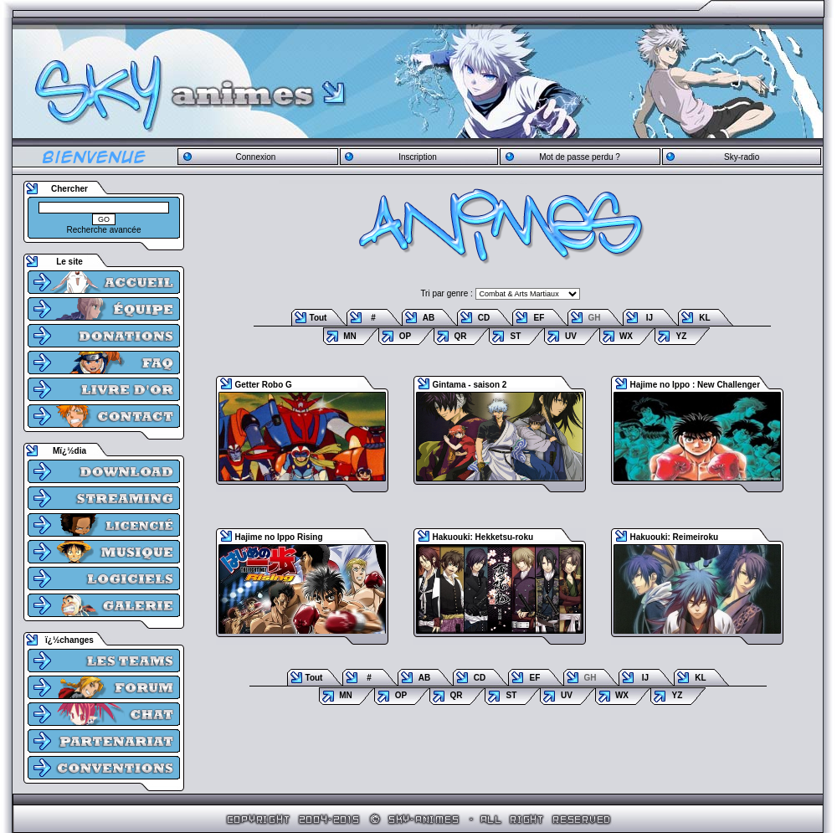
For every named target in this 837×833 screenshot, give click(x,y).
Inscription (417, 157)
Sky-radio (741, 157)
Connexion (255, 157)
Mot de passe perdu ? (579, 157)
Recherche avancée (104, 229)
